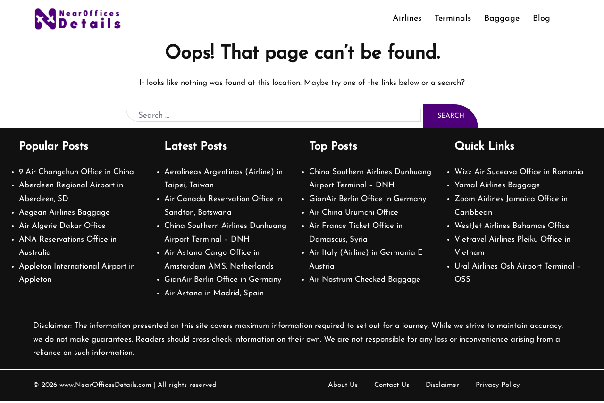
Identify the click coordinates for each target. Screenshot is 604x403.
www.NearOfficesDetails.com (105, 387)
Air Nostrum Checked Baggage (365, 282)
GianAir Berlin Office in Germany (223, 282)
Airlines (407, 18)
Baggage (502, 18)
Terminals (453, 18)
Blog (541, 18)
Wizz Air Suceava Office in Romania (519, 174)
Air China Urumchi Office (354, 215)
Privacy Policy (498, 387)
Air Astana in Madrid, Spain (214, 296)
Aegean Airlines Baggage (64, 215)
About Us (343, 387)
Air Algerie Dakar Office (62, 228)
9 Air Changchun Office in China (76, 174)
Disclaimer (442, 387)
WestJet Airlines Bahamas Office (512, 228)
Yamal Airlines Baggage (497, 188)
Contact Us (391, 387)
